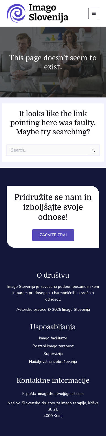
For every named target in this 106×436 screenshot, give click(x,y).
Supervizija (53, 353)
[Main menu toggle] (93, 13)
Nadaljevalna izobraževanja (53, 361)
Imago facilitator (53, 338)
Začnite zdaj (53, 235)
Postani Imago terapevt (53, 346)
